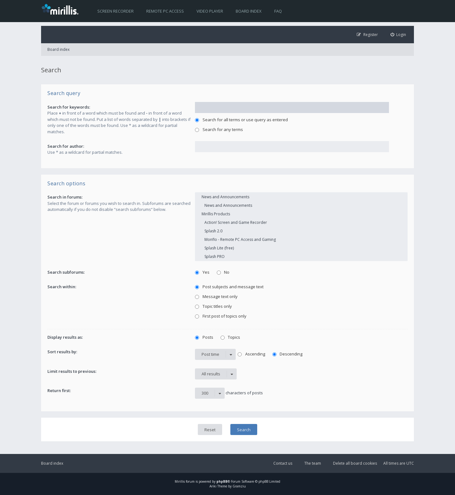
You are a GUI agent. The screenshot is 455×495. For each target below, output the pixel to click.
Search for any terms (219, 129)
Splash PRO (301, 256)
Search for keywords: (68, 107)
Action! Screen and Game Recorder (301, 222)
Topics (230, 337)
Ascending (251, 354)
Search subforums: (66, 272)
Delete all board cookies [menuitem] (355, 463)
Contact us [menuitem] (282, 463)
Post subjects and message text (229, 286)
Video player (210, 11)
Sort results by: (62, 352)
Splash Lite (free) (301, 248)
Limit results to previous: (71, 371)
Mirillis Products (301, 214)
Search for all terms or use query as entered (241, 119)
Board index (249, 11)
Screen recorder (115, 11)
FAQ (278, 11)
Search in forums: (64, 197)
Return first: (59, 390)
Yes (202, 272)
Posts (204, 337)
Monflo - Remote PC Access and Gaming (301, 239)
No (223, 272)
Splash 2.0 (301, 231)
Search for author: (65, 146)
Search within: (61, 286)
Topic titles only (213, 306)
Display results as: (65, 337)
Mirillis (180, 481)
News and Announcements (301, 197)
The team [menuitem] (312, 463)
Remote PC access (165, 11)
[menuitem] (398, 34)
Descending (287, 354)
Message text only (216, 296)
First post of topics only (220, 316)
